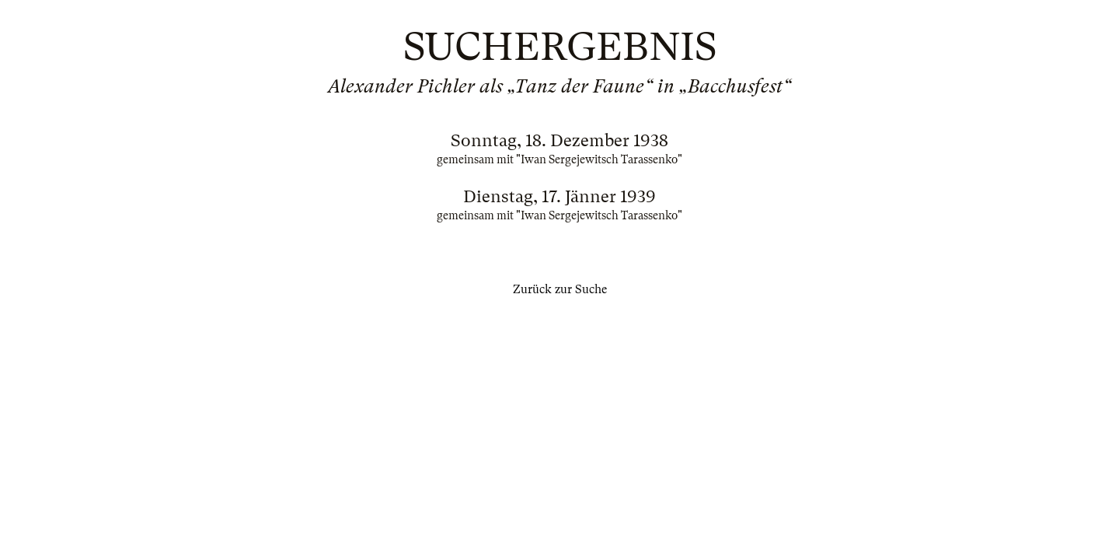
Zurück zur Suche (560, 289)
